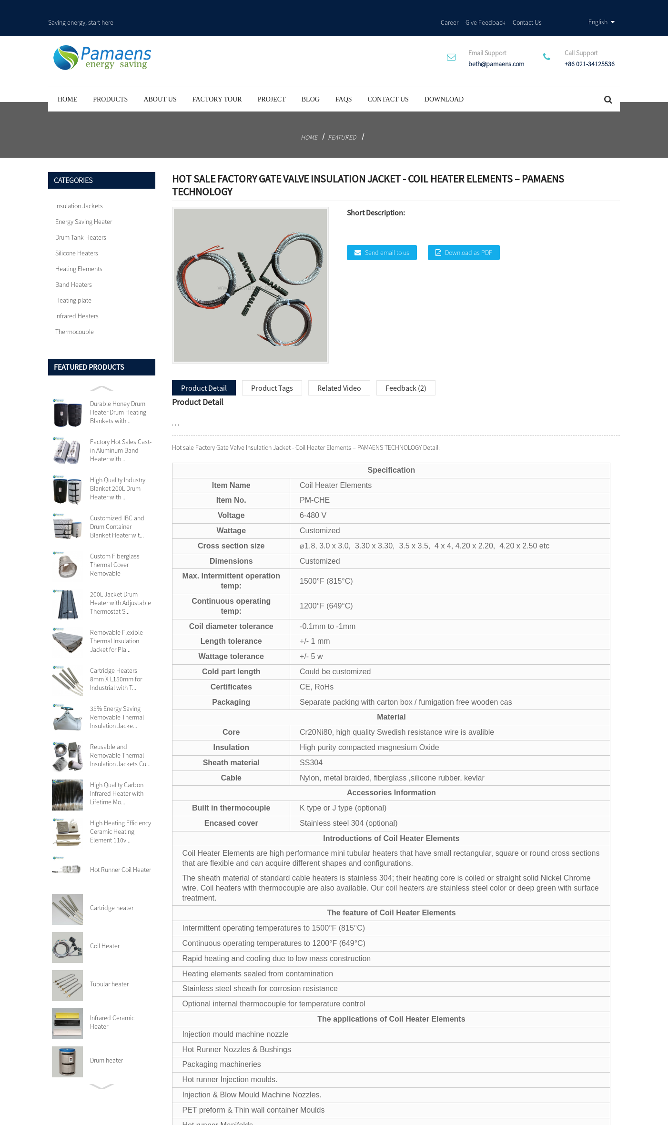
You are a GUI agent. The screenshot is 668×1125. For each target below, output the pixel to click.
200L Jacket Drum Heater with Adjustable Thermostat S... (120, 580)
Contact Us (527, 9)
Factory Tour (217, 77)
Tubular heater (109, 961)
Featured (342, 115)
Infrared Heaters (77, 293)
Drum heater (106, 1038)
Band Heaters (73, 262)
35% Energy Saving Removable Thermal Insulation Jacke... (117, 695)
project (272, 77)
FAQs (343, 77)
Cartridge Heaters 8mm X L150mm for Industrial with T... (116, 656)
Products (110, 77)
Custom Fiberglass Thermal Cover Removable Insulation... (115, 542)
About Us (159, 77)
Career (449, 9)
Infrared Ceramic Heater (112, 999)
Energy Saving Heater (83, 199)
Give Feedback (486, 9)
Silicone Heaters (76, 230)
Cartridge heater (111, 885)
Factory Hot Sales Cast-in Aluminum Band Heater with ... (121, 428)
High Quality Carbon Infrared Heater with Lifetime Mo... (116, 771)
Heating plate (73, 278)
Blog (311, 77)
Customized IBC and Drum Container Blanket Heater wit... (117, 504)
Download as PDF (468, 229)
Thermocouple (74, 309)
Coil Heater (105, 923)
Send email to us (387, 229)
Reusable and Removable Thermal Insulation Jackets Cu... (120, 733)
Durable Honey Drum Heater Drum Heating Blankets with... (118, 390)
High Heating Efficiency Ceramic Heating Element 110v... (120, 809)
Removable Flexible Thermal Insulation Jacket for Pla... (116, 618)
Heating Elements (78, 246)
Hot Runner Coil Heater (120, 847)
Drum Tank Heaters (80, 215)
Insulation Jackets (79, 183)
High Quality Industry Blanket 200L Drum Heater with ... (117, 466)
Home (67, 77)
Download (444, 77)
